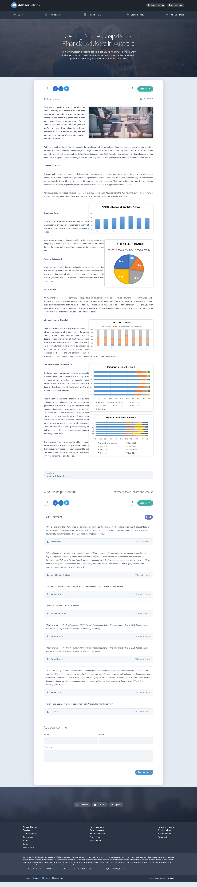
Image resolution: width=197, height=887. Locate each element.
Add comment (144, 775)
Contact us (27, 849)
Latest (18, 15)
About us (26, 835)
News (57, 102)
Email (126, 741)
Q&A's (116, 810)
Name (71, 741)
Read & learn (94, 16)
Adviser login (175, 5)
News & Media (28, 853)
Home (49, 102)
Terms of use (28, 842)
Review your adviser (97, 835)
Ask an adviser (175, 15)
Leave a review (135, 15)
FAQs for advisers (164, 839)
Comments (98, 757)
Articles (99, 810)
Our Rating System (30, 839)
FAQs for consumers (97, 839)
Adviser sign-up (156, 5)
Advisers (82, 810)
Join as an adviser (164, 835)
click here (76, 870)
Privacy (25, 846)
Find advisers (53, 15)
